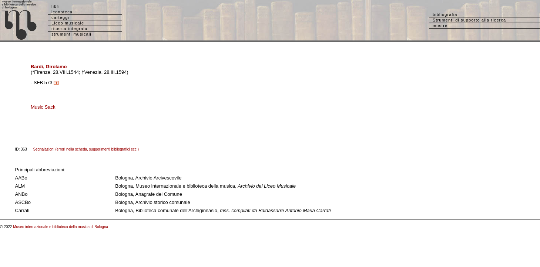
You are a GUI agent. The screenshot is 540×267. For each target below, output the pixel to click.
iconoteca (62, 12)
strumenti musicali (71, 34)
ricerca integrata (69, 28)
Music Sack (43, 107)
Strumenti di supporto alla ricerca (469, 20)
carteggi (60, 17)
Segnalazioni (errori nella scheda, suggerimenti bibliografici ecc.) (86, 149)
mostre (440, 25)
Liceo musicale (67, 23)
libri (55, 6)
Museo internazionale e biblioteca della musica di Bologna (60, 227)
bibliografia (445, 14)
